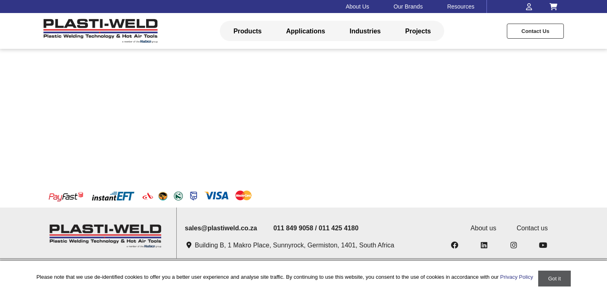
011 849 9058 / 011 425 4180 (315, 228)
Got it (554, 279)
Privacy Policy (516, 277)
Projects (418, 31)
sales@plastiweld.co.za (221, 228)
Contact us (536, 31)
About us (483, 228)
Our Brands (408, 6)
